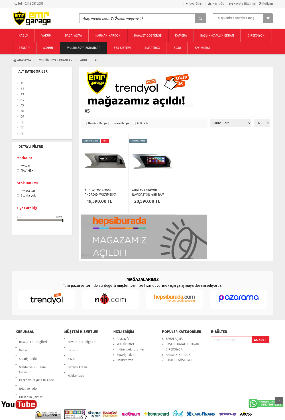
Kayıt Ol (216, 4)
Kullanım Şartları (31, 375)
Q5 (22, 133)
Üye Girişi (194, 4)
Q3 (22, 122)
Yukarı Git (279, 400)
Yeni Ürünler (125, 344)
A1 (22, 83)
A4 (22, 100)
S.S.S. (71, 349)
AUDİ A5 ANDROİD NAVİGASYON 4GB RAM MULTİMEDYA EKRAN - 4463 (151, 194)
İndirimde (142, 123)
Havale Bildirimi (242, 4)
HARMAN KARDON (178, 355)
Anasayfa (22, 60)
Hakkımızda (76, 360)
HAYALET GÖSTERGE (179, 360)
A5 (96, 60)
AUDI (83, 60)
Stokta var (28, 191)
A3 (22, 94)
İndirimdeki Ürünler (131, 349)
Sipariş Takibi (28, 349)
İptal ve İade (28, 370)
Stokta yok (28, 195)
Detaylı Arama (78, 355)
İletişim (266, 4)
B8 (22, 89)
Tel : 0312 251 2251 (28, 4)
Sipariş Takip (125, 355)
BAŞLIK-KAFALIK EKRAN (182, 344)
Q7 (22, 117)
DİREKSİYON (174, 349)
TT (22, 128)
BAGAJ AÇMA (174, 339)
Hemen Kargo (121, 123)
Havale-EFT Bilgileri (33, 339)
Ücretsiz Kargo (97, 123)
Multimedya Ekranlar (55, 60)
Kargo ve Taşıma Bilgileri (36, 365)
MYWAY (26, 166)
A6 (22, 111)
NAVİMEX (27, 170)
